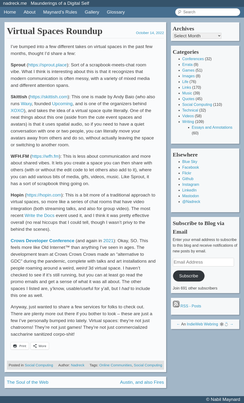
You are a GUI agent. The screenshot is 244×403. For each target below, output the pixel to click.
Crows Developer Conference (43, 240)
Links (186, 87)
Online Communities (115, 365)
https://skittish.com (49, 96)
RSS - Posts (187, 306)
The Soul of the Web (28, 382)
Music (187, 93)
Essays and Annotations (212, 127)
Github (188, 179)
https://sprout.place (47, 64)
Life (185, 82)
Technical (190, 110)
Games (188, 70)
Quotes (188, 99)
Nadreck (78, 365)
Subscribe (188, 276)
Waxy (26, 103)
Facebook (190, 167)
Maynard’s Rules (60, 12)
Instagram (190, 184)
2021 (108, 240)
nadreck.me (15, 3)
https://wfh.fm (45, 156)
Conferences (193, 59)
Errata (187, 65)
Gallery (92, 12)
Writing (188, 122)
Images (188, 76)
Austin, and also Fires (142, 382)
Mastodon (190, 196)
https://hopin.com (43, 194)
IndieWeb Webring (202, 324)
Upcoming (62, 103)
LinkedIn (189, 190)
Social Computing (39, 365)
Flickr (186, 173)
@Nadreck (191, 202)
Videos (188, 116)
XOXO (17, 110)
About (29, 12)
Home (10, 12)
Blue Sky (189, 162)
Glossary (116, 12)
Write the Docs (39, 215)
